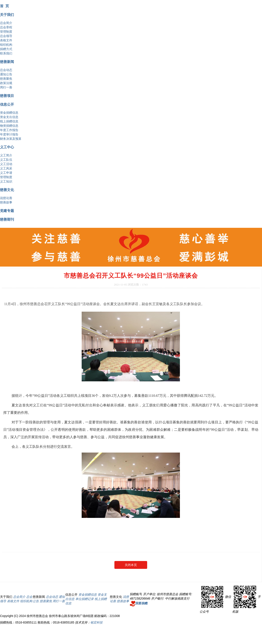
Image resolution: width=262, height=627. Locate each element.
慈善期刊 (7, 219)
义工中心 (7, 147)
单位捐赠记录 (84, 599)
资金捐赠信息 (9, 112)
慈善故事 (6, 202)
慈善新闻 (7, 62)
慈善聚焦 (6, 78)
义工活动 (6, 164)
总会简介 (6, 23)
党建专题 (7, 211)
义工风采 (6, 168)
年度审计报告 (9, 134)
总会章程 (6, 27)
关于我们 (7, 15)
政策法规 (6, 83)
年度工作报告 (9, 130)
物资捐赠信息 (9, 125)
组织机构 (6, 44)
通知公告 (6, 74)
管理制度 (6, 31)
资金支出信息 (9, 117)
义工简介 (6, 155)
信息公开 (7, 104)
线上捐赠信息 (9, 121)
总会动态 (6, 70)
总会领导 (6, 36)
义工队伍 (6, 159)
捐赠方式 (6, 49)
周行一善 (6, 87)
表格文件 (6, 40)
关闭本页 (131, 565)
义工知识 (6, 181)
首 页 (4, 6)
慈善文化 (7, 190)
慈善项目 (7, 96)
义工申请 (6, 172)
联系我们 (6, 53)
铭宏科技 (96, 622)
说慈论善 (6, 198)
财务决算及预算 (10, 138)
